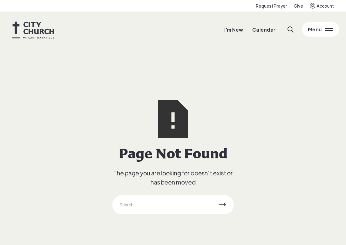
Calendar (264, 29)
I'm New (233, 29)
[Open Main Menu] (320, 29)
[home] (33, 30)
